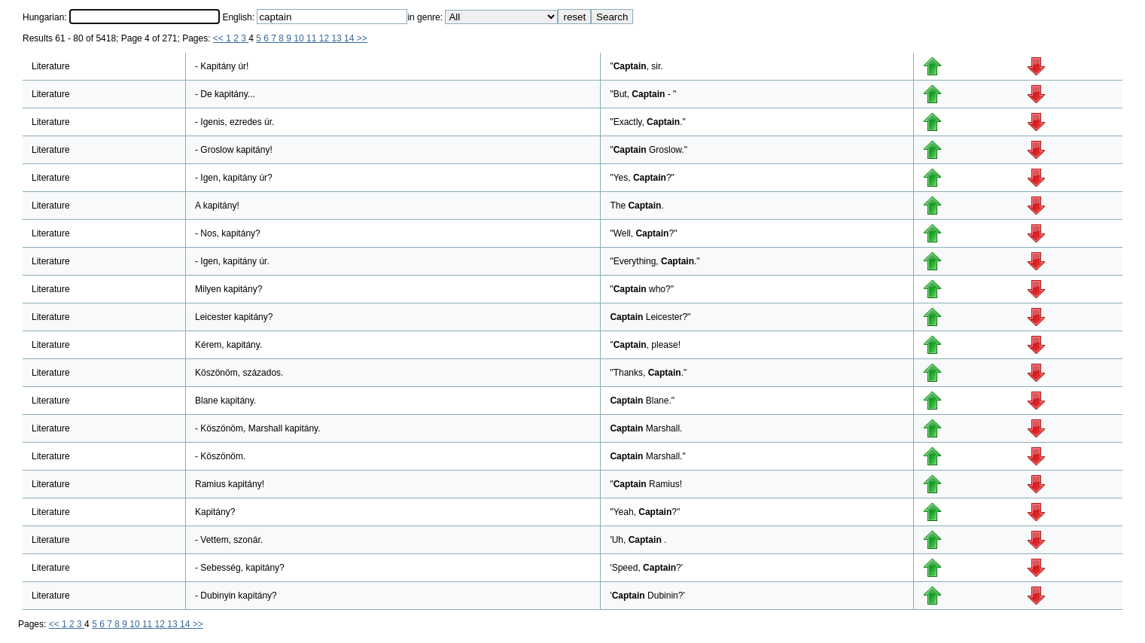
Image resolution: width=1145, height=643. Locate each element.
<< (219, 38)
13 (337, 38)
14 (350, 38)
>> (362, 38)
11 (312, 38)
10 (300, 38)
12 (325, 38)
